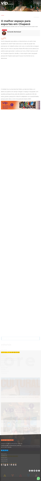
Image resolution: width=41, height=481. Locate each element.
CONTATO (4, 461)
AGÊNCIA (4, 455)
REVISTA (4, 453)
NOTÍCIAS (4, 459)
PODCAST (4, 457)
